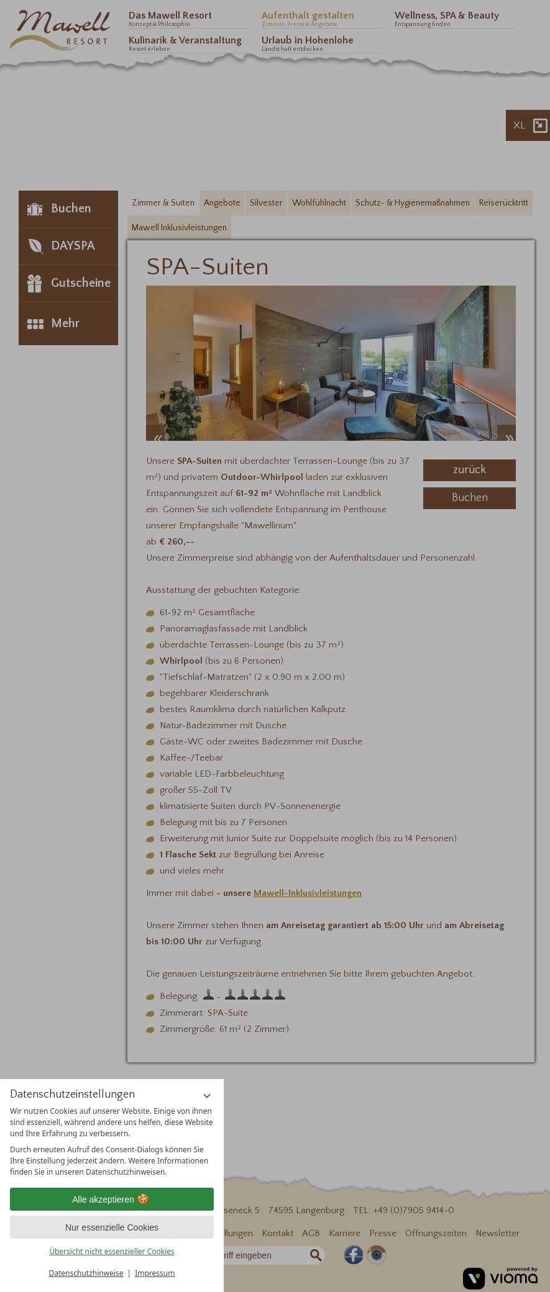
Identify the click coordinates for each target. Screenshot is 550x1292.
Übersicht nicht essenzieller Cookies (112, 1251)
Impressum (155, 1273)
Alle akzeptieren (112, 1199)
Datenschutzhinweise (86, 1273)
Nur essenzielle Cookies (111, 1227)
